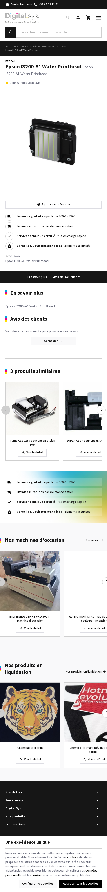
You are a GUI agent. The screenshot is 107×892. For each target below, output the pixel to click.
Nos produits (21, 46)
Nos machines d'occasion (35, 540)
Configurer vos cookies (37, 883)
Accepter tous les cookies (80, 883)
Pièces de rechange (43, 46)
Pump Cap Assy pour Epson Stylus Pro (32, 443)
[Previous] (5, 410)
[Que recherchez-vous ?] (53, 32)
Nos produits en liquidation (24, 669)
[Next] (101, 410)
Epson (63, 46)
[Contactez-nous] (19, 4)
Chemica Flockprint (30, 748)
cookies (72, 857)
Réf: (7, 256)
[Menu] (98, 17)
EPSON (10, 61)
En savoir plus (37, 277)
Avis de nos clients (66, 277)
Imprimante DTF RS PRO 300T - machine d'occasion (30, 619)
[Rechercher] (67, 17)
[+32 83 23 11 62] (46, 4)
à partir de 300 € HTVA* (46, 217)
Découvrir (92, 540)
